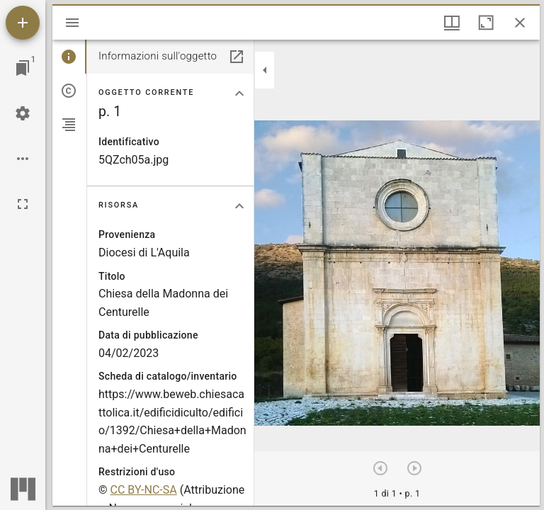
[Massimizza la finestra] (486, 23)
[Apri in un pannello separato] (237, 57)
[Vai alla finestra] (23, 68)
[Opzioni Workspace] (23, 159)
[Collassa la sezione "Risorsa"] (239, 206)
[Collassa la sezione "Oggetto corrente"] (239, 93)
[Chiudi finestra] (520, 23)
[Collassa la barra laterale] (264, 70)
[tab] (69, 57)
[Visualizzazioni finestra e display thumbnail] (452, 23)
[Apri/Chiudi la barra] (72, 23)
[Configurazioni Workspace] (23, 113)
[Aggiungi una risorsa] (23, 23)
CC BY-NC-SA (143, 490)
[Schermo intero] (23, 204)
